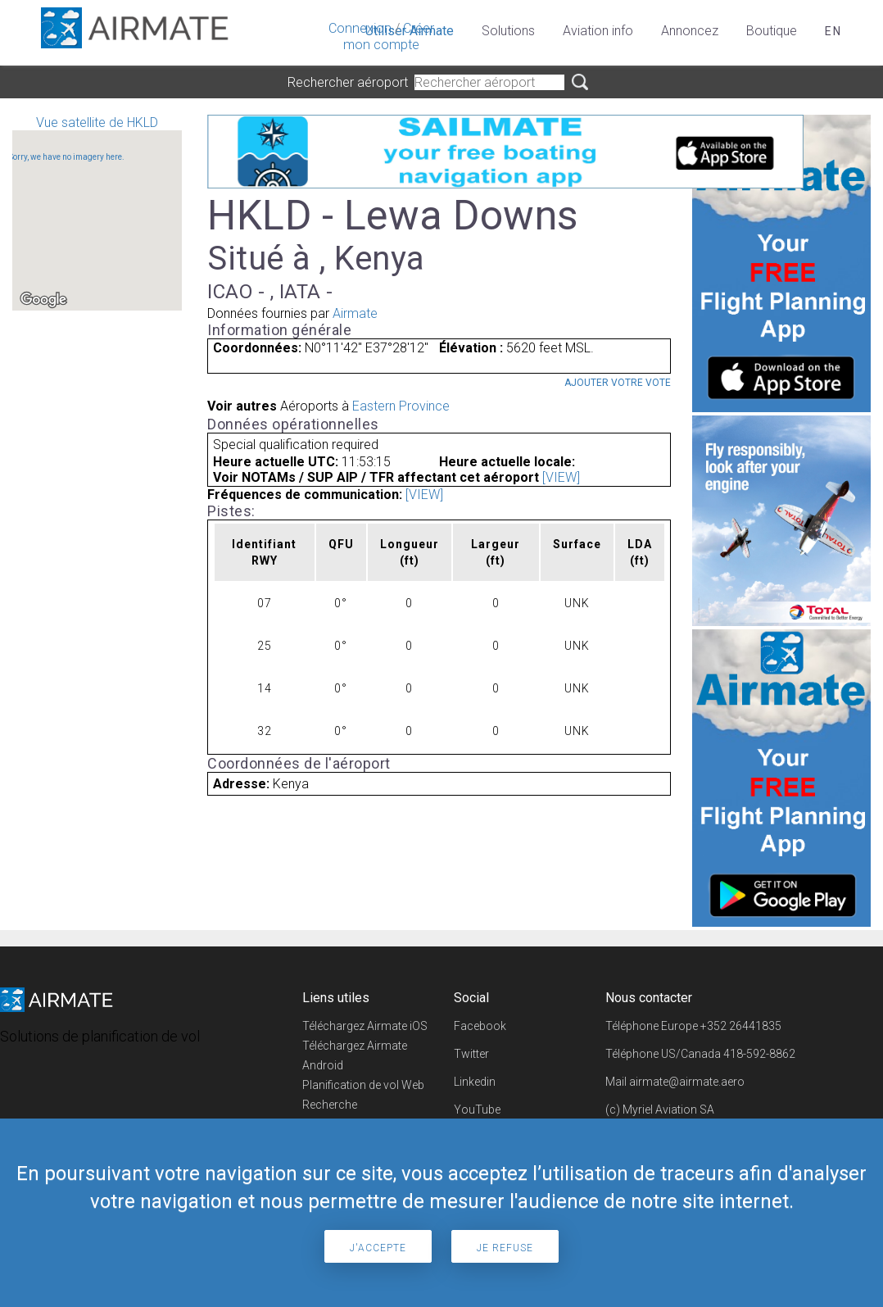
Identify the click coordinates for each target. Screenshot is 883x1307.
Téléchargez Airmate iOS (365, 1025)
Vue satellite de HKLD (97, 213)
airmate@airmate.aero (687, 1081)
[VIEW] (561, 477)
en (833, 31)
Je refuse (505, 1248)
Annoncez (689, 31)
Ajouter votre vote (617, 382)
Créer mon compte (388, 36)
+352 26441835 (740, 1025)
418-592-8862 (759, 1053)
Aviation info (598, 31)
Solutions (508, 31)
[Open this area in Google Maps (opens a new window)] (43, 300)
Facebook (480, 1025)
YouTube (477, 1109)
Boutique (771, 31)
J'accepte (378, 1248)
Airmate (355, 313)
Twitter (471, 1053)
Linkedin (475, 1081)
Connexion (360, 28)
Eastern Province (401, 406)
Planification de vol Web (363, 1084)
